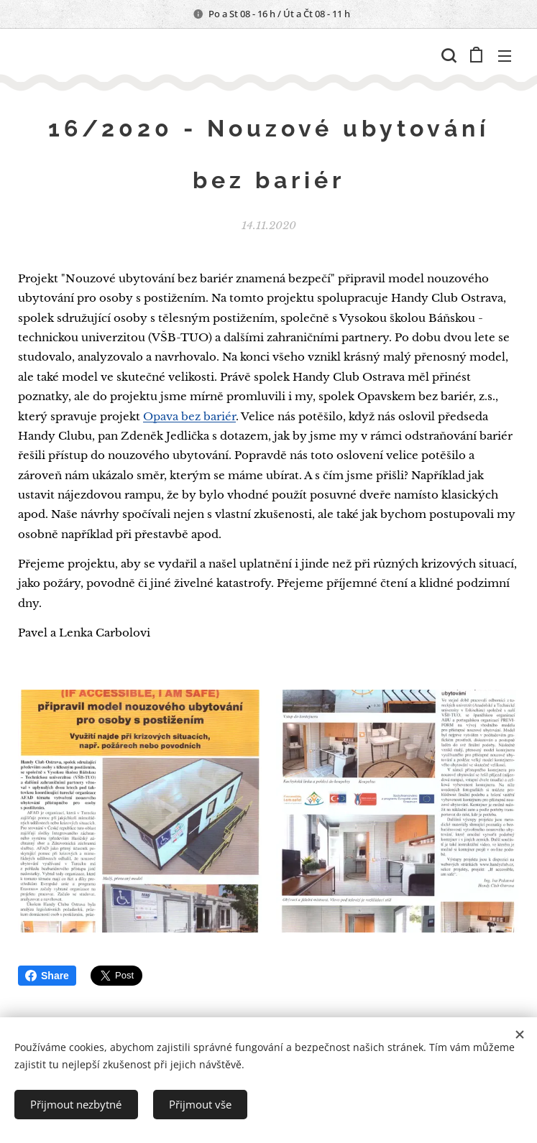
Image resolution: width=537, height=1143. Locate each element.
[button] (447, 55)
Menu (504, 56)
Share (47, 975)
